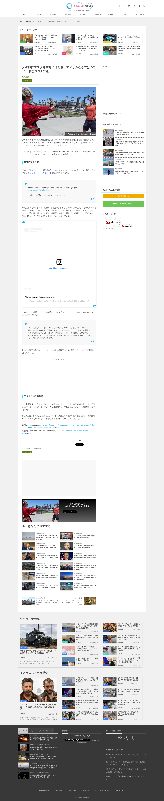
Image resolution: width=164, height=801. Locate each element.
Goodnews (111, 14)
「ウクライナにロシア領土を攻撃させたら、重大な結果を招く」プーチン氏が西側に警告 (129, 660)
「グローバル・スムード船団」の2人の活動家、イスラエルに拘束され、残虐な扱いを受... (38, 707)
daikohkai (37, 42)
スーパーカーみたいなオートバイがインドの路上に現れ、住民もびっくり (129, 37)
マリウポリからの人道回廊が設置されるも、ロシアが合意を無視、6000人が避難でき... (87, 626)
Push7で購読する (123, 196)
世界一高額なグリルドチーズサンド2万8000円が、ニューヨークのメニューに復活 (87, 48)
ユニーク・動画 (96, 14)
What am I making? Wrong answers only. (39, 297)
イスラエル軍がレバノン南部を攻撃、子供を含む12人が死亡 (129, 163)
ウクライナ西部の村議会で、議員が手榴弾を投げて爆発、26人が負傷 (87, 637)
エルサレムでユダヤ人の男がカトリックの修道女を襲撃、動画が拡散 (129, 133)
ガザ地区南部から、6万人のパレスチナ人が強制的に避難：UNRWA (128, 714)
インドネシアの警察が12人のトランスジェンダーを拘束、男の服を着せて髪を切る (43, 757)
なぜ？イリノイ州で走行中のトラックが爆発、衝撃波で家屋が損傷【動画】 (129, 48)
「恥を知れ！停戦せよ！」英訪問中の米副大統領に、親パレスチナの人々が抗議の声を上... (87, 691)
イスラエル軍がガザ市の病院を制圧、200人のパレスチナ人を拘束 (129, 690)
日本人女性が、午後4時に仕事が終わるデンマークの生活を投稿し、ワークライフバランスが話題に (129, 144)
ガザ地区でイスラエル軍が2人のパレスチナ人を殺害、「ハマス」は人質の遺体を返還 (46, 48)
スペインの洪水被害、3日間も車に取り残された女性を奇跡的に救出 (43, 748)
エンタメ (124, 14)
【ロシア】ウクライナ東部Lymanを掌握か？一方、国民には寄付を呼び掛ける (86, 649)
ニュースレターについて (102, 790)
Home (24, 14)
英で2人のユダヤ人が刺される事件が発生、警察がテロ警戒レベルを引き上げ (129, 153)
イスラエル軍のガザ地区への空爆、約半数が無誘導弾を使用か (128, 679)
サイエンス (82, 14)
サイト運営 (59, 790)
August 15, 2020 (59, 195)
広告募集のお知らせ (119, 790)
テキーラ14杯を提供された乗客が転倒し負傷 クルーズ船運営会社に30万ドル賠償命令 (85, 577)
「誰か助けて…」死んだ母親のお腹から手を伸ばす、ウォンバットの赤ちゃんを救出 (46, 37)
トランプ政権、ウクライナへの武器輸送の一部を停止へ (87, 659)
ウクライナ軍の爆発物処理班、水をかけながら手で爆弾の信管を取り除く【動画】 (129, 637)
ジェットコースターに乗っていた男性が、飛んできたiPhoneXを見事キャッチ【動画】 (43, 767)
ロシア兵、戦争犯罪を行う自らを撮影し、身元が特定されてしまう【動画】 (129, 649)
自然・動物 (68, 14)
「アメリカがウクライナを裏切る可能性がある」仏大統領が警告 (129, 625)
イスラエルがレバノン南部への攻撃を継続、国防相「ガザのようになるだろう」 (87, 680)
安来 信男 (120, 42)
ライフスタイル (139, 14)
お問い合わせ (87, 790)
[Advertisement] (59, 377)
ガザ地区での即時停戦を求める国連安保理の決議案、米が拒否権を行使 (87, 702)
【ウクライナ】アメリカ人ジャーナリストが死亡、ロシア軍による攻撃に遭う (87, 37)
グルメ (63, 53)
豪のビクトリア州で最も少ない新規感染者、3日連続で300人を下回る (47, 602)
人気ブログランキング (109, 228)
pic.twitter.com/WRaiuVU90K (39, 190)
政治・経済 (53, 14)
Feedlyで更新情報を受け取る (123, 203)
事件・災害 (106, 53)
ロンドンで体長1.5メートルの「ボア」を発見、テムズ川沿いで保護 (71, 602)
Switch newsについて (45, 790)
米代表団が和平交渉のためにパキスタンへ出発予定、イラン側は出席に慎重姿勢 (85, 567)
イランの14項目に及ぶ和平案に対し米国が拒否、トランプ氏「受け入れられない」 (47, 537)
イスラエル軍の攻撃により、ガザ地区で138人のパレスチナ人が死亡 (87, 714)
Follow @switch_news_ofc (85, 513)
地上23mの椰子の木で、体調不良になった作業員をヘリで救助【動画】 (129, 172)
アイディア (27, 80)
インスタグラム (45, 173)
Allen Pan (45, 301)
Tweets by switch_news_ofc (82, 736)
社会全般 (39, 14)
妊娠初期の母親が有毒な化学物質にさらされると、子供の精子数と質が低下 (43, 776)
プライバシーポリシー (72, 790)
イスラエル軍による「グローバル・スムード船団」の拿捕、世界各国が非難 (129, 702)
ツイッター (32, 173)
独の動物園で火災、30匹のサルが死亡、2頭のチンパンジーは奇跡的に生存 (43, 739)
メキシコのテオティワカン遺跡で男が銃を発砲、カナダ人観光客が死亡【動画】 (47, 567)
